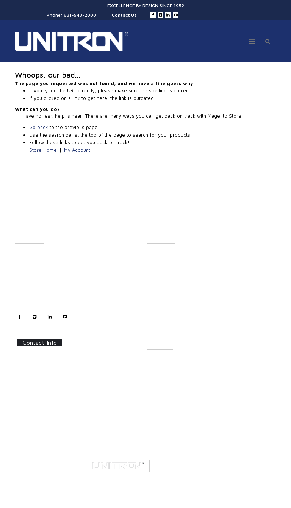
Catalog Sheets (163, 362)
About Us (24, 255)
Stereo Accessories (168, 280)
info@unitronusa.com (46, 398)
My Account (77, 150)
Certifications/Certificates (175, 395)
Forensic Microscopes (171, 322)
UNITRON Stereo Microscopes (179, 272)
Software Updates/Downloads (180, 378)
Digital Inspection (165, 288)
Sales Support (30, 280)
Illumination (160, 263)
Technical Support (34, 288)
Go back (38, 127)
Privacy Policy (30, 297)
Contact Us (124, 15)
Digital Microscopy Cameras (177, 330)
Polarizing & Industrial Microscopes (185, 313)
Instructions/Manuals (169, 370)
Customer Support (35, 272)
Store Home (43, 150)
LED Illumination (164, 297)
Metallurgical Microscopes (175, 305)
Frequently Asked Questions (177, 387)
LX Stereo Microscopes (172, 255)
